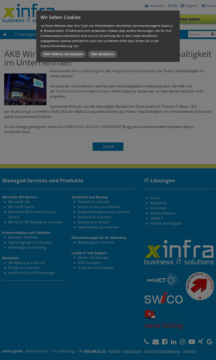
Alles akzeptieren (102, 54)
